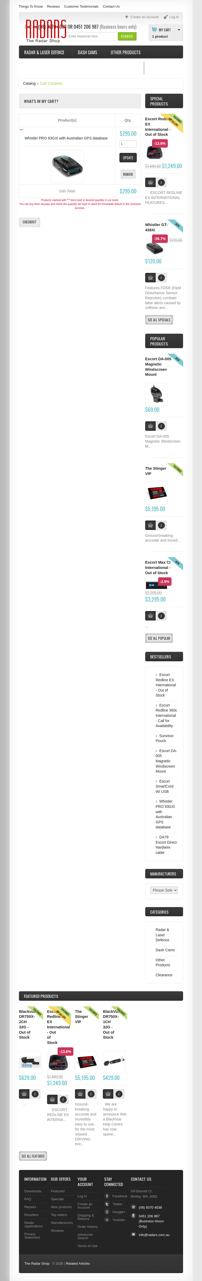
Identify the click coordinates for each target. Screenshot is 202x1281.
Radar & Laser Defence (44, 52)
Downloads (32, 1191)
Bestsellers (160, 656)
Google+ (119, 1212)
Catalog (29, 83)
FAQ (27, 1199)
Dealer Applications (33, 1224)
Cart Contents (51, 83)
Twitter (118, 1204)
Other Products (125, 52)
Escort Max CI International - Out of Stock (157, 567)
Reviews (53, 6)
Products (41, 996)
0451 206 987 (149, 1216)
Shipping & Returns (86, 1217)
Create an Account (85, 1205)
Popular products (159, 341)
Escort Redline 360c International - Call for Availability (166, 715)
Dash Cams (88, 52)
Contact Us (111, 6)
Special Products (159, 101)
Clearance (164, 975)
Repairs (30, 1207)
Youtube (119, 1220)
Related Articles (78, 1263)
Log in (82, 1196)
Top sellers (59, 1215)
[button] (127, 36)
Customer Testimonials (81, 6)
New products (61, 1207)
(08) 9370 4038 (150, 1207)
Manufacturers (62, 1223)
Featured (57, 1191)
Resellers (31, 1215)
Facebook (120, 1196)
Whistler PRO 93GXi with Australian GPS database (66, 138)
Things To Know (30, 6)
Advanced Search (85, 1236)
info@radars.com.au (154, 1235)
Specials (57, 1199)
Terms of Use (88, 1246)
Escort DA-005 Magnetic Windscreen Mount (166, 761)
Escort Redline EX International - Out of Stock (166, 685)
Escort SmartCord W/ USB (165, 786)
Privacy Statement (32, 1235)
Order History (88, 1227)
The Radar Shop (36, 1263)
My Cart (165, 29)
